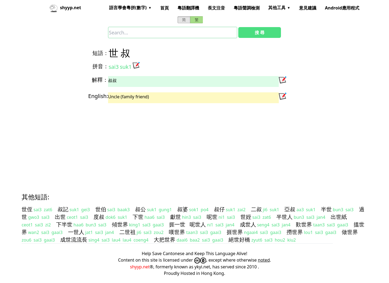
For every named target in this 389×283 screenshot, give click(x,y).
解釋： (100, 79)
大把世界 (164, 239)
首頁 (164, 8)
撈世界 (295, 232)
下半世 (64, 224)
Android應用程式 (342, 8)
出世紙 (339, 216)
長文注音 (216, 8)
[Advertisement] (185, 143)
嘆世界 (177, 232)
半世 (326, 209)
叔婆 (182, 209)
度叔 (98, 216)
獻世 (175, 216)
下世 (138, 216)
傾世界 (120, 224)
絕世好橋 (239, 239)
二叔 (256, 209)
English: (98, 96)
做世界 (350, 232)
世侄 (27, 209)
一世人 (76, 232)
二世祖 (127, 232)
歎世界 (304, 224)
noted (264, 260)
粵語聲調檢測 (247, 8)
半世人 (284, 216)
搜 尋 (259, 32)
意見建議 (307, 8)
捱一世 (177, 224)
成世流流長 (73, 239)
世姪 (245, 216)
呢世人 (198, 224)
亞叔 (289, 209)
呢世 (212, 216)
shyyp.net (140, 267)
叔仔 (219, 209)
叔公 (140, 209)
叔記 (63, 209)
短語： (100, 53)
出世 (60, 216)
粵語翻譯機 (188, 8)
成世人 (248, 224)
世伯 (100, 209)
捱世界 (235, 232)
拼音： (100, 66)
